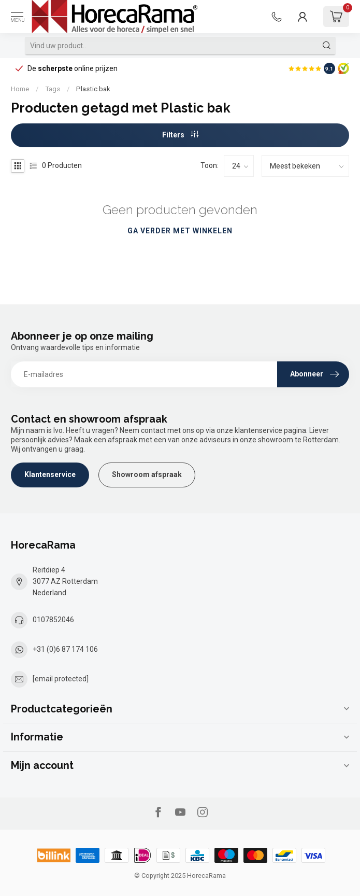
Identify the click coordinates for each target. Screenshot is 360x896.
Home (20, 89)
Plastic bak (93, 89)
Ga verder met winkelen (180, 231)
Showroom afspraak (147, 474)
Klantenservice (50, 474)
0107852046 (53, 619)
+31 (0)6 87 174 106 (65, 649)
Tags (52, 89)
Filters (180, 135)
